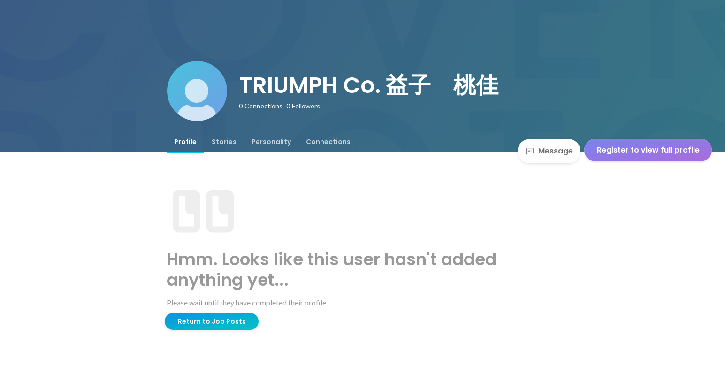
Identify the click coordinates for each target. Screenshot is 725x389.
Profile (185, 141)
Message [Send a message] (549, 150)
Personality (271, 141)
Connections (328, 141)
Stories (224, 141)
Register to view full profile (648, 150)
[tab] (185, 141)
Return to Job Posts (212, 321)
